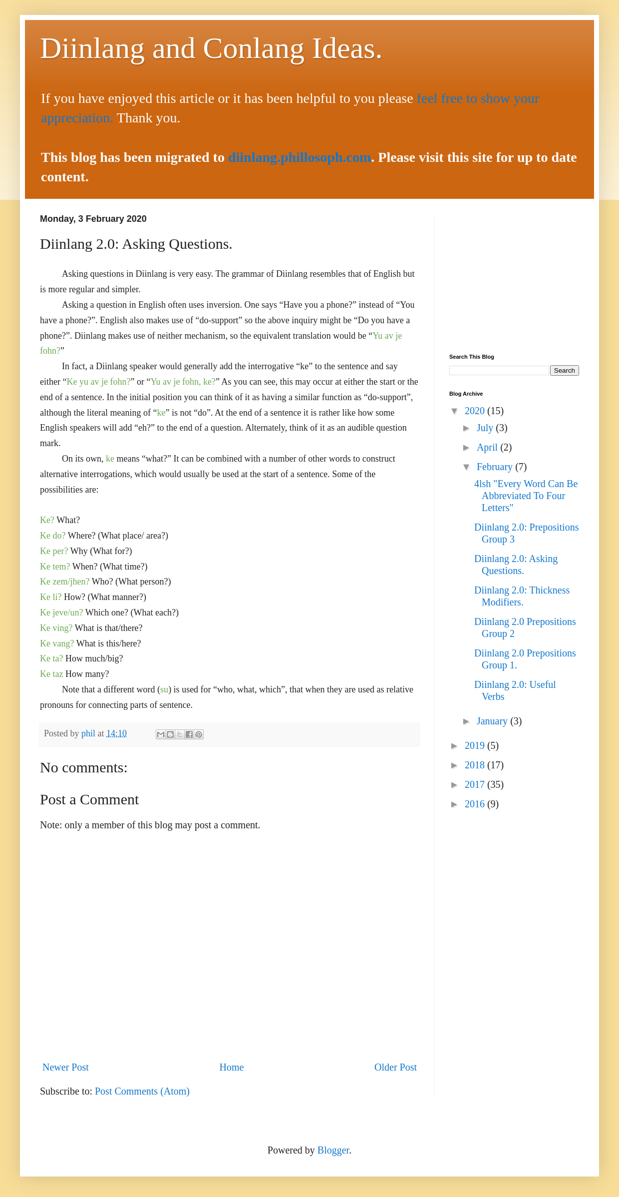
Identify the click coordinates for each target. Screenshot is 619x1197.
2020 (476, 410)
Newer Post (65, 1067)
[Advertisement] (514, 276)
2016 (476, 803)
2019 (476, 745)
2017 (476, 784)
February (496, 466)
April (488, 447)
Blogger (333, 1150)
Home (231, 1067)
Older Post (395, 1067)
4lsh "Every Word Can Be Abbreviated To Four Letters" (526, 495)
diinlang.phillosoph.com (299, 157)
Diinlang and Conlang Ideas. (211, 47)
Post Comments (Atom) (142, 1091)
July (486, 427)
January (493, 720)
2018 (476, 764)
